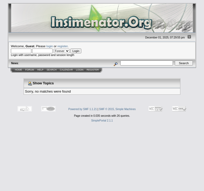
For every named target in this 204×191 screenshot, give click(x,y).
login (49, 46)
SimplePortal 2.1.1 (102, 120)
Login (79, 69)
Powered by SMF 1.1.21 (82, 109)
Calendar (66, 69)
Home (18, 69)
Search (52, 69)
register (62, 46)
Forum (29, 69)
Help (40, 69)
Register (93, 69)
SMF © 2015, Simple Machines (117, 109)
